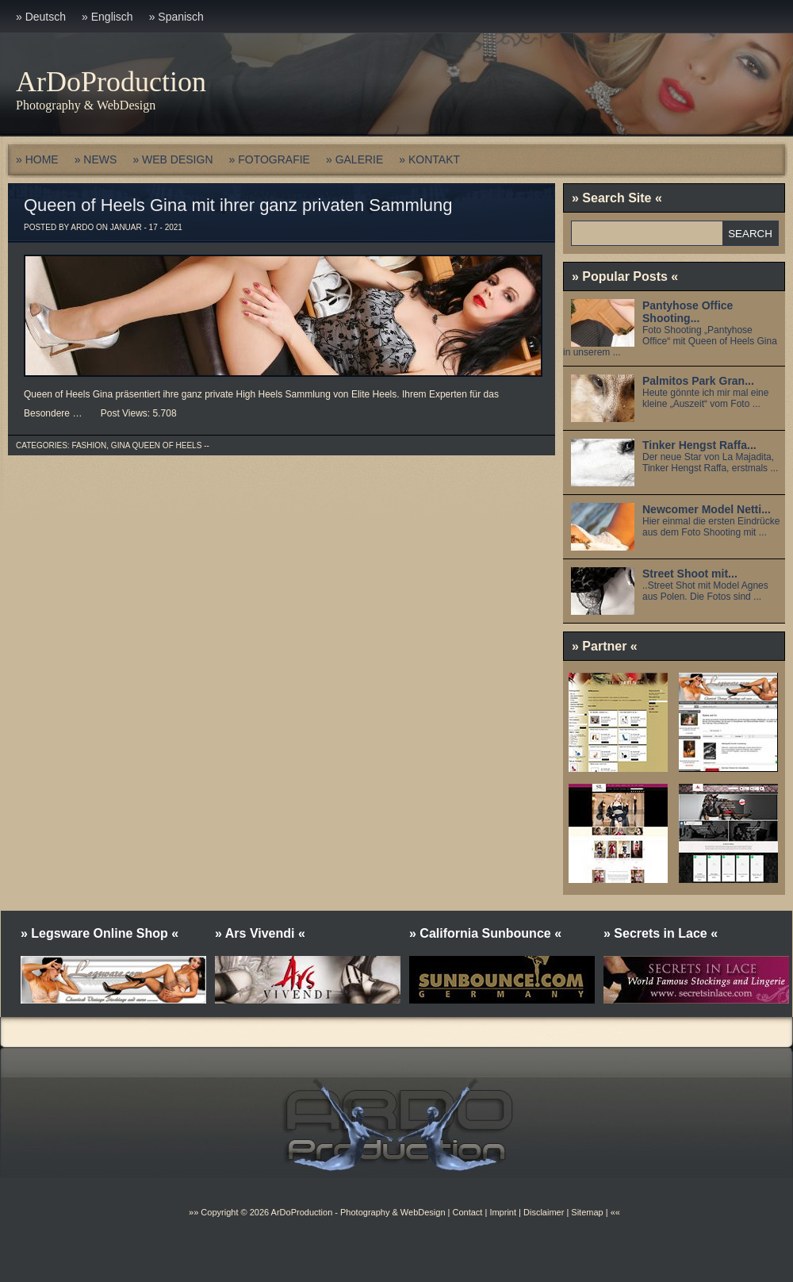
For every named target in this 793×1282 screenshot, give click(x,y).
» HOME (37, 159)
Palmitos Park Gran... (698, 380)
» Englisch (107, 16)
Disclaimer (543, 1212)
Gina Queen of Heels (156, 445)
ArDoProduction (111, 82)
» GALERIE (354, 159)
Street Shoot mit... (689, 573)
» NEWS (96, 159)
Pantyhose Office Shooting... (687, 311)
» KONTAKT (429, 159)
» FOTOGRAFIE (269, 159)
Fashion (88, 445)
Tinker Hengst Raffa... (699, 445)
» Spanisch (176, 16)
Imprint (502, 1212)
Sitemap (586, 1212)
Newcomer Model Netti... (706, 509)
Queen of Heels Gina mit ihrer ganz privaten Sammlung (238, 205)
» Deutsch (41, 16)
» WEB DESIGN (172, 159)
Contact (467, 1212)
